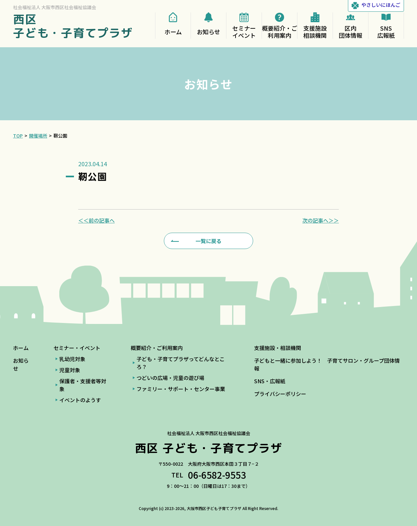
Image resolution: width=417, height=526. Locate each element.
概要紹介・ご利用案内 (157, 348)
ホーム (21, 348)
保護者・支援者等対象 (82, 385)
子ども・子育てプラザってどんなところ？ (181, 363)
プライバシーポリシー (280, 394)
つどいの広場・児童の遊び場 (170, 378)
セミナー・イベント (76, 348)
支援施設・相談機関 (277, 348)
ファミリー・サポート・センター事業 (181, 389)
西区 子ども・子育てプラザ (73, 26)
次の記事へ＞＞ (320, 220)
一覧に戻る (208, 241)
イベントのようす (80, 400)
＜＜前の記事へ (96, 220)
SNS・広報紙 (269, 381)
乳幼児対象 (72, 359)
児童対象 (69, 370)
